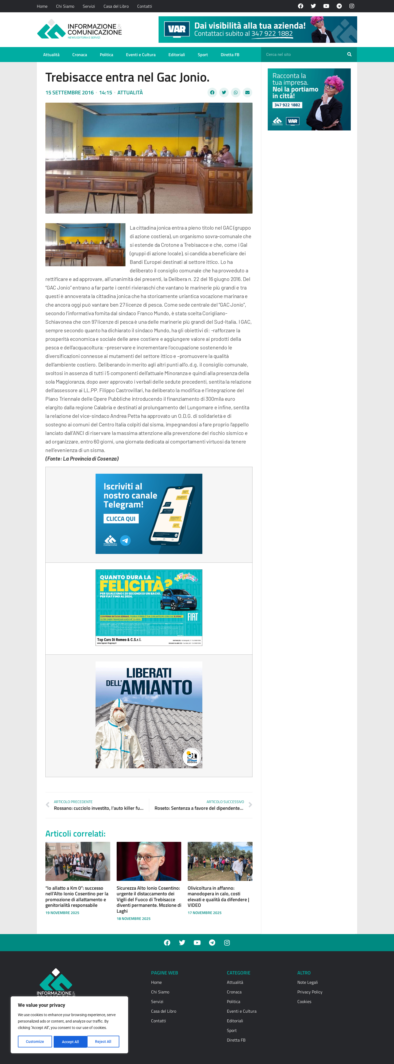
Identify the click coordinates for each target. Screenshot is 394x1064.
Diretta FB (230, 54)
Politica (106, 54)
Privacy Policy (309, 992)
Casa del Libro (116, 6)
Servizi (89, 6)
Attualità (51, 54)
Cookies (304, 1001)
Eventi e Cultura (141, 54)
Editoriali (176, 54)
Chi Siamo (65, 6)
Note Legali (307, 982)
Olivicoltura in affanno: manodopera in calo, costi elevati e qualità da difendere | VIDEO (218, 896)
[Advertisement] (308, 217)
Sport (203, 54)
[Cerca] (349, 54)
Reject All (70, 1042)
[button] (212, 92)
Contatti (144, 6)
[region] (69, 1025)
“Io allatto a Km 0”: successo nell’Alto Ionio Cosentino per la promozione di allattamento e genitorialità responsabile (76, 896)
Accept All (104, 1042)
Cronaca (79, 54)
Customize (35, 1042)
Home (42, 6)
